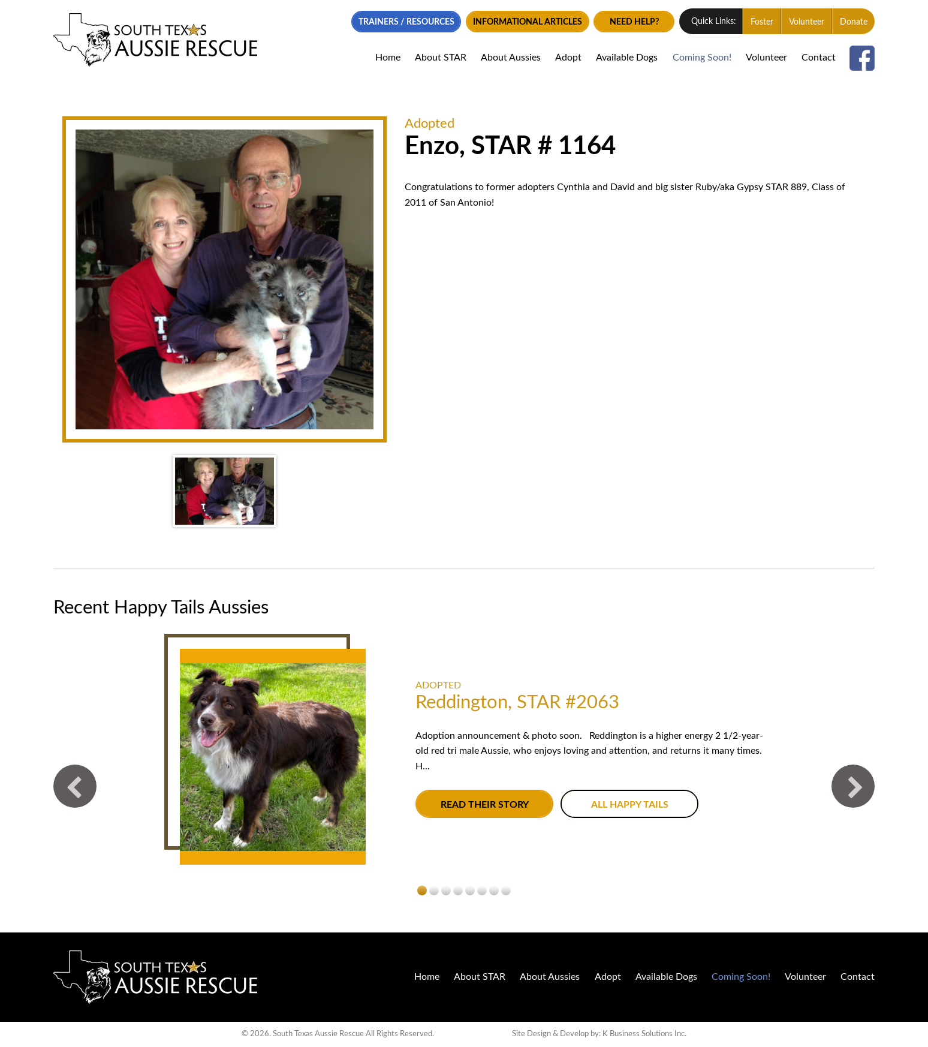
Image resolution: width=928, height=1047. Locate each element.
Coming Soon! (702, 57)
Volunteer (806, 22)
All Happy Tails (629, 804)
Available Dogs (627, 57)
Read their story (485, 804)
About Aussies (511, 57)
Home (387, 57)
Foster (762, 22)
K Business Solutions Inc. (644, 1034)
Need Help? (634, 22)
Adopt (568, 57)
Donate (853, 22)
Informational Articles (527, 22)
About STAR (440, 57)
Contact (819, 57)
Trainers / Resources (406, 22)
